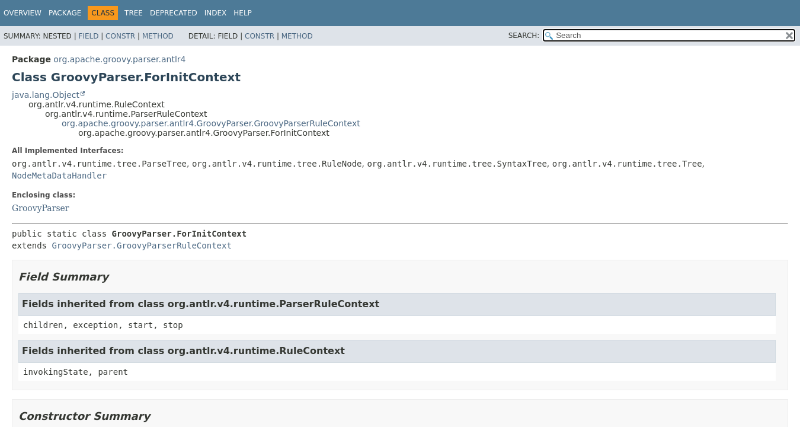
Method (158, 36)
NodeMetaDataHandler (59, 175)
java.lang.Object (45, 95)
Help (242, 13)
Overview (22, 13)
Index (215, 13)
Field (88, 36)
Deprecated (173, 13)
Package (65, 13)
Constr (120, 36)
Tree (133, 13)
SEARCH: (524, 35)
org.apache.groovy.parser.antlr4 (119, 59)
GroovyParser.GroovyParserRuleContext (141, 245)
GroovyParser (40, 208)
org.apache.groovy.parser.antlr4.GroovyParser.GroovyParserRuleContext (211, 123)
